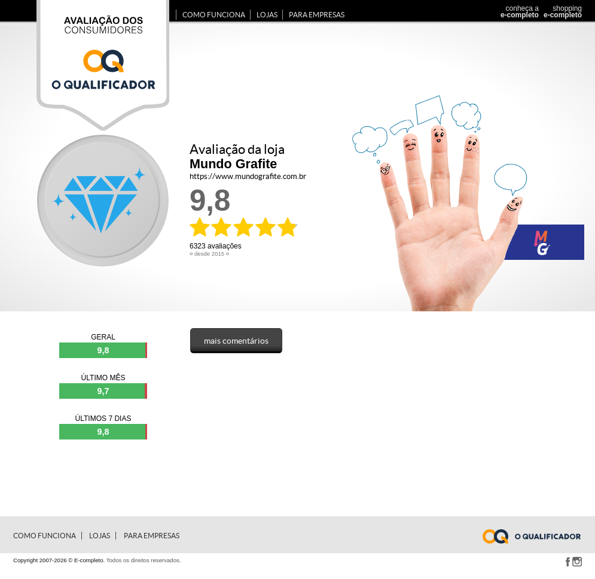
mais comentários (236, 340)
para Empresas (316, 15)
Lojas (267, 15)
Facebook (567, 561)
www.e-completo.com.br (539, 536)
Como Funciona (213, 15)
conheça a (516, 11)
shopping (561, 11)
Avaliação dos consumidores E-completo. (102, 65)
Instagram (577, 561)
